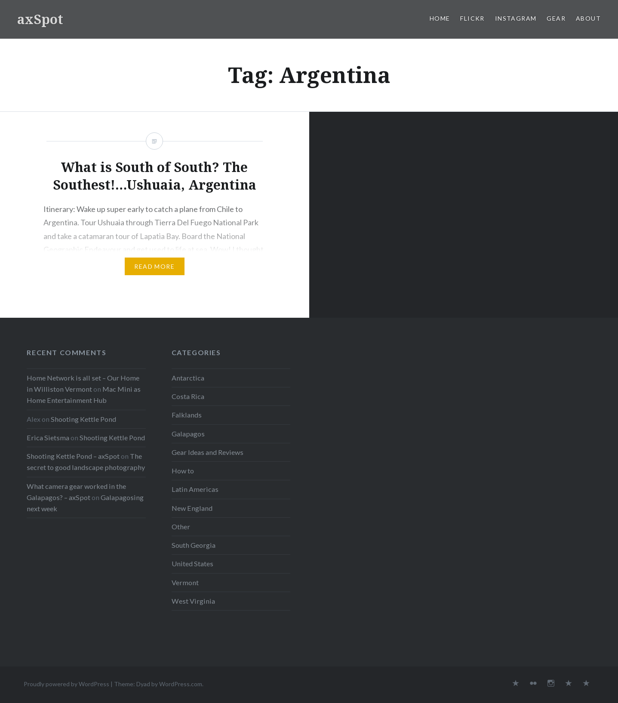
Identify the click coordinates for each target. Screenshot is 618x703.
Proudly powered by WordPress (66, 684)
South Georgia (193, 545)
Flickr (472, 18)
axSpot (40, 19)
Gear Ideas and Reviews (207, 452)
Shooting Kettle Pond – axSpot (73, 456)
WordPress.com (180, 684)
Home (440, 18)
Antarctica (188, 378)
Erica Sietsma (48, 437)
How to (183, 471)
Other (181, 526)
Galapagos (188, 434)
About (588, 18)
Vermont (185, 582)
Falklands (187, 415)
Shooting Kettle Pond (83, 419)
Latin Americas (195, 489)
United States (192, 563)
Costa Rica (188, 396)
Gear (556, 18)
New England (192, 508)
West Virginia (193, 601)
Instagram (516, 18)
